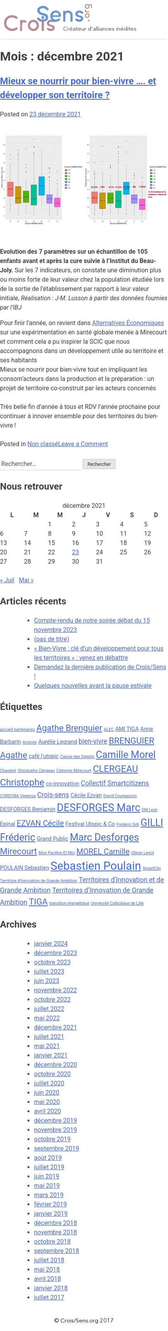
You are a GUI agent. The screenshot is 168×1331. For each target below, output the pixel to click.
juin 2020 (46, 1092)
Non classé (42, 444)
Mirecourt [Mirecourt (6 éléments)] (18, 851)
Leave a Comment (83, 444)
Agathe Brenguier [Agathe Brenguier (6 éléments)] (69, 728)
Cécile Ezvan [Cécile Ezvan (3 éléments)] (86, 795)
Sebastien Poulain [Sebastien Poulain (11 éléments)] (96, 865)
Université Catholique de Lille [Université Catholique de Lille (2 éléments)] (117, 903)
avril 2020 (47, 1111)
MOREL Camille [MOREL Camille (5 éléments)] (102, 851)
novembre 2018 (55, 1232)
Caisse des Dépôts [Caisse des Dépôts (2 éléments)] (77, 756)
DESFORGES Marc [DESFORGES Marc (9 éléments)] (99, 807)
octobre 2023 (52, 962)
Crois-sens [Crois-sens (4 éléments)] (53, 795)
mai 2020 (47, 1102)
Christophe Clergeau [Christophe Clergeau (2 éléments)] (36, 770)
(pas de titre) (51, 639)
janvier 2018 (51, 1288)
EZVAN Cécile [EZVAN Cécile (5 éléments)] (40, 823)
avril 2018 (47, 1279)
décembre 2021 (55, 1027)
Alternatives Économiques (128, 323)
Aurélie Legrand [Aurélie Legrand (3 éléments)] (57, 742)
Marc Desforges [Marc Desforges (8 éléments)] (104, 837)
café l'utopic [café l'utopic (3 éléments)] (43, 756)
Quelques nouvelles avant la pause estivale (93, 685)
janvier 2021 (51, 1055)
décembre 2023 (55, 953)
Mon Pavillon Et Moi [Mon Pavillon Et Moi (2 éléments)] (57, 852)
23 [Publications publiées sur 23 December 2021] (75, 552)
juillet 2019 (49, 1167)
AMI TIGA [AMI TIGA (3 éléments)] (127, 729)
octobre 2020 (52, 1074)
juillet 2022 (49, 1009)
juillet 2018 (49, 1260)
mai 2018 (47, 1269)
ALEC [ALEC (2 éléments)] (109, 729)
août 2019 (48, 1157)
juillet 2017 (49, 1297)
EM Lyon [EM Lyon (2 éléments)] (149, 809)
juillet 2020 (49, 1083)
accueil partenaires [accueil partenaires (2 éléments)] (17, 729)
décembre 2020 (55, 1064)
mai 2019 (47, 1185)
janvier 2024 (51, 943)
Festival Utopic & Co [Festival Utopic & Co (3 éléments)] (90, 824)
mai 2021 (47, 1046)
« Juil (7, 580)
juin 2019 (46, 1176)
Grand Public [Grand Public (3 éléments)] (52, 839)
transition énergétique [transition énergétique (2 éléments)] (69, 903)
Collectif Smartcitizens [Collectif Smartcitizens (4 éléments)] (115, 783)
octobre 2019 (52, 1139)
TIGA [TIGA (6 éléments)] (38, 902)
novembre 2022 (55, 990)
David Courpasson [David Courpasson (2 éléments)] (120, 795)
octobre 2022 (52, 999)
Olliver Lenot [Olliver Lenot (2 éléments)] (142, 852)
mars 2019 (48, 1195)
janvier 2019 (51, 1213)
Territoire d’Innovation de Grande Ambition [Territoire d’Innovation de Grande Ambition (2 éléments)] (38, 880)
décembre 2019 (55, 1120)
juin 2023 (46, 981)
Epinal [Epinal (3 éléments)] (7, 824)
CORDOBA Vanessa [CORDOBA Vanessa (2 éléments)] (18, 795)
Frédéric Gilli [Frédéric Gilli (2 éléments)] (128, 824)
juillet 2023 (49, 971)
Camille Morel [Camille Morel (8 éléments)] (126, 754)
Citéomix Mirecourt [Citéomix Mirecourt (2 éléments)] (73, 770)
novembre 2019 (55, 1130)
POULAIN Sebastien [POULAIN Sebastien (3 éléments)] (24, 868)
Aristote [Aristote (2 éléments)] (29, 742)
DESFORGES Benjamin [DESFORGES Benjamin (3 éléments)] (27, 809)
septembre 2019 (56, 1148)
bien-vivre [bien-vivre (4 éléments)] (93, 741)
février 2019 (50, 1204)
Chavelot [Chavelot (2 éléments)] (8, 770)
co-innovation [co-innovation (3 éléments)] (62, 784)
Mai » (26, 580)
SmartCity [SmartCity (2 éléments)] (151, 868)
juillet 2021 (49, 1036)
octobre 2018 (52, 1241)
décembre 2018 (55, 1223)
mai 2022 (47, 1018)
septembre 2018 (56, 1251)
